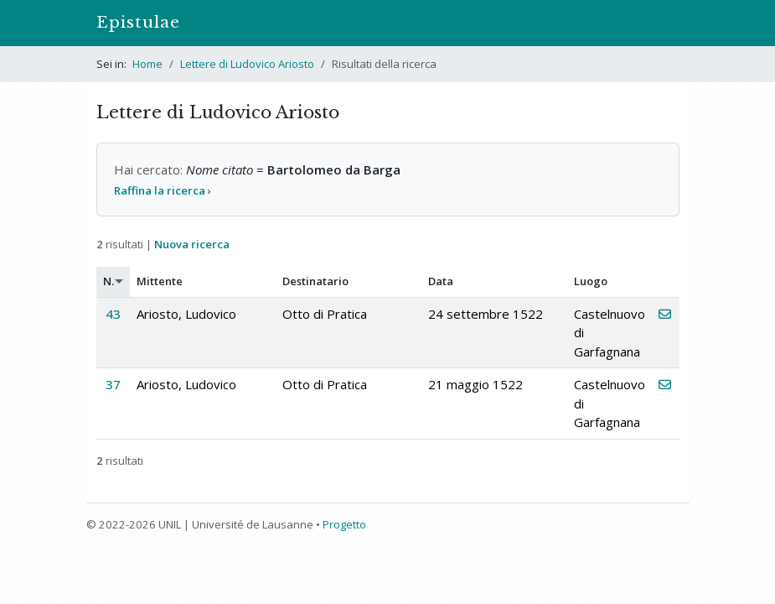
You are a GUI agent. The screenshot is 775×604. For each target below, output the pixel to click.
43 (113, 313)
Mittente (160, 281)
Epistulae (138, 22)
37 (113, 384)
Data (440, 281)
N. (108, 281)
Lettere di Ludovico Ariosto (247, 63)
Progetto (344, 524)
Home (147, 63)
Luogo (590, 281)
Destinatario (315, 281)
